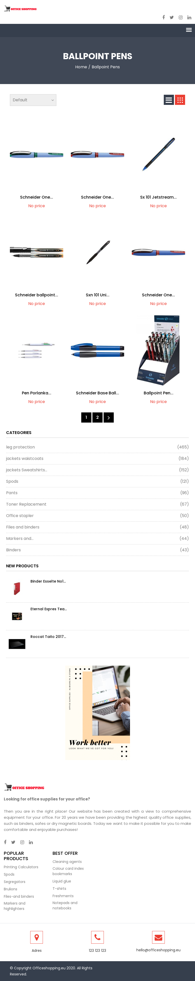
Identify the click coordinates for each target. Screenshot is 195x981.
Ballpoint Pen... (158, 393)
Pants (97, 493)
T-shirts (59, 888)
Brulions (10, 889)
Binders (97, 550)
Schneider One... (36, 197)
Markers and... (97, 539)
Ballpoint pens (106, 67)
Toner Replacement (97, 504)
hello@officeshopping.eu (158, 950)
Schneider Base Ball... (97, 393)
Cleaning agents (67, 861)
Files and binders (97, 527)
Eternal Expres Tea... (48, 609)
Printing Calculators (21, 867)
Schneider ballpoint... (36, 295)
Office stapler (97, 516)
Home (81, 67)
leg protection (97, 447)
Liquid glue (62, 881)
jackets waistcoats (97, 459)
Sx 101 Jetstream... (158, 197)
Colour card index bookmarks (68, 871)
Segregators (14, 881)
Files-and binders (19, 896)
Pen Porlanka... (36, 393)
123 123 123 (97, 950)
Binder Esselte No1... (48, 581)
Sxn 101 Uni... (97, 295)
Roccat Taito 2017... (48, 636)
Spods (97, 481)
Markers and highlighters (14, 906)
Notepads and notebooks (65, 905)
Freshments (63, 895)
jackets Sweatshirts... (97, 470)
